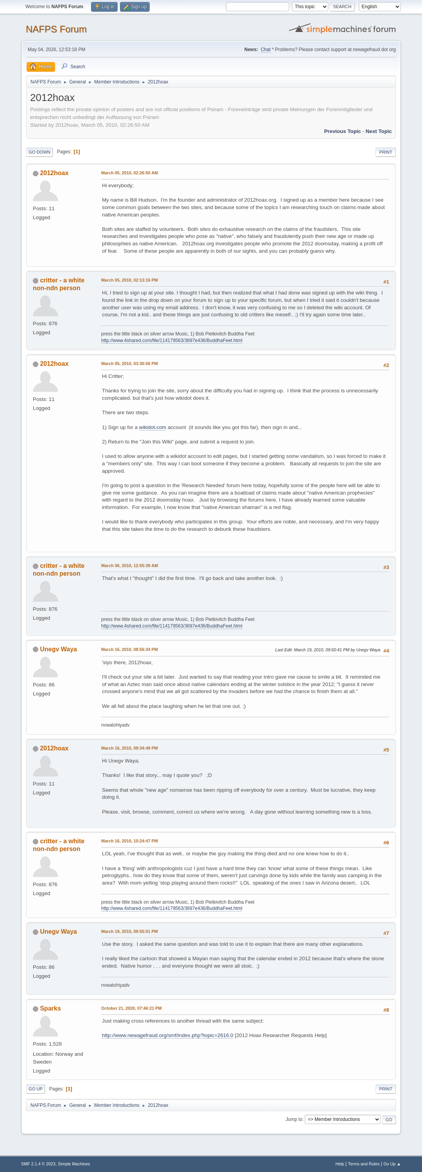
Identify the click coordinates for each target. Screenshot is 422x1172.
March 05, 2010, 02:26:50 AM (129, 172)
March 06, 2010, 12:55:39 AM (129, 565)
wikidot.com (152, 427)
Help (340, 1163)
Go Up (36, 1089)
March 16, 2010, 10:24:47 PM (129, 841)
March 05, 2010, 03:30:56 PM (129, 363)
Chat (265, 49)
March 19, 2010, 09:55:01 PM (129, 931)
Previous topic (342, 131)
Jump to (294, 1119)
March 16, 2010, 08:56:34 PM (129, 649)
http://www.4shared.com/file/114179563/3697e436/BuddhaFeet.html (171, 340)
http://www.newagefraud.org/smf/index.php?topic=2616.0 (167, 1035)
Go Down (39, 152)
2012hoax (54, 173)
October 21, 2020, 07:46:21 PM (131, 1008)
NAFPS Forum (56, 29)
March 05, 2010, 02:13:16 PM (129, 280)
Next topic (379, 131)
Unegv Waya (58, 649)
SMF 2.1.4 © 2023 (38, 1163)
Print (385, 152)
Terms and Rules (364, 1163)
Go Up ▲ (392, 1163)
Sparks (50, 1008)
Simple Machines (74, 1163)
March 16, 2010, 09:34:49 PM (129, 748)
